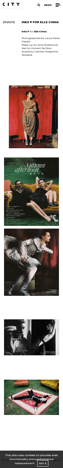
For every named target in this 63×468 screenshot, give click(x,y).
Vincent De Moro (41, 48)
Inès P (25, 31)
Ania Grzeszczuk (48, 45)
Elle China (40, 31)
